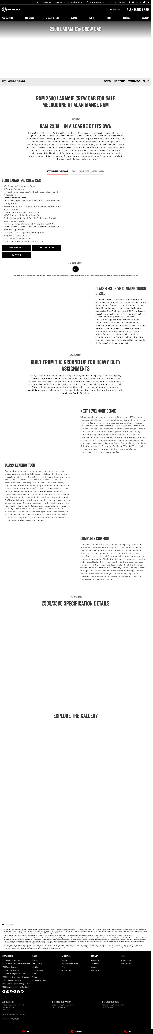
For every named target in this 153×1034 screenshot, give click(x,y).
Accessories (66, 970)
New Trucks (36, 960)
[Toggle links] (10, 1018)
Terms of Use (126, 964)
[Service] (127, 1031)
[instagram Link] (136, 2)
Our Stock (29, 17)
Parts (91, 17)
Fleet (108, 17)
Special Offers (52, 17)
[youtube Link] (133, 2)
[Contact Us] (50, 2)
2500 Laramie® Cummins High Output (16, 984)
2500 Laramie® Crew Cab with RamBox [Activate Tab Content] (87, 171)
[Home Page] (11, 9)
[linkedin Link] (147, 2)
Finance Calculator (39, 980)
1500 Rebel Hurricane (10, 967)
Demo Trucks (37, 964)
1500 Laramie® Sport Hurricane (13, 974)
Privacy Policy (126, 960)
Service (74, 17)
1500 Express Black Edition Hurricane (16, 964)
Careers (94, 967)
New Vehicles (7, 17)
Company (145, 17)
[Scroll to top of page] (16, 81)
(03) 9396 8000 (10, 1007)
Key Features (119, 81)
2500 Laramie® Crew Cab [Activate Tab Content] (57, 171)
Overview (107, 81)
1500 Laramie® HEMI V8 (10, 970)
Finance (126, 17)
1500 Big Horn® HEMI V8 (11, 960)
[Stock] (25, 1031)
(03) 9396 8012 (111, 1007)
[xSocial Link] (140, 2)
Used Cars (36, 967)
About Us (94, 964)
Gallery (146, 81)
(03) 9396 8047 (61, 1007)
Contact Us (95, 960)
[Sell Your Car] (76, 1031)
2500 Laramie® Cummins (11, 980)
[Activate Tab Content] (76, 269)
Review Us (95, 970)
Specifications (134, 81)
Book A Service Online (70, 964)
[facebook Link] (129, 2)
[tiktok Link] (144, 2)
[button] (15, 730)
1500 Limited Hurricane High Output (15, 977)
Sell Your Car (114, 9)
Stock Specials (37, 970)
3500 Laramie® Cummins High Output (16, 987)
